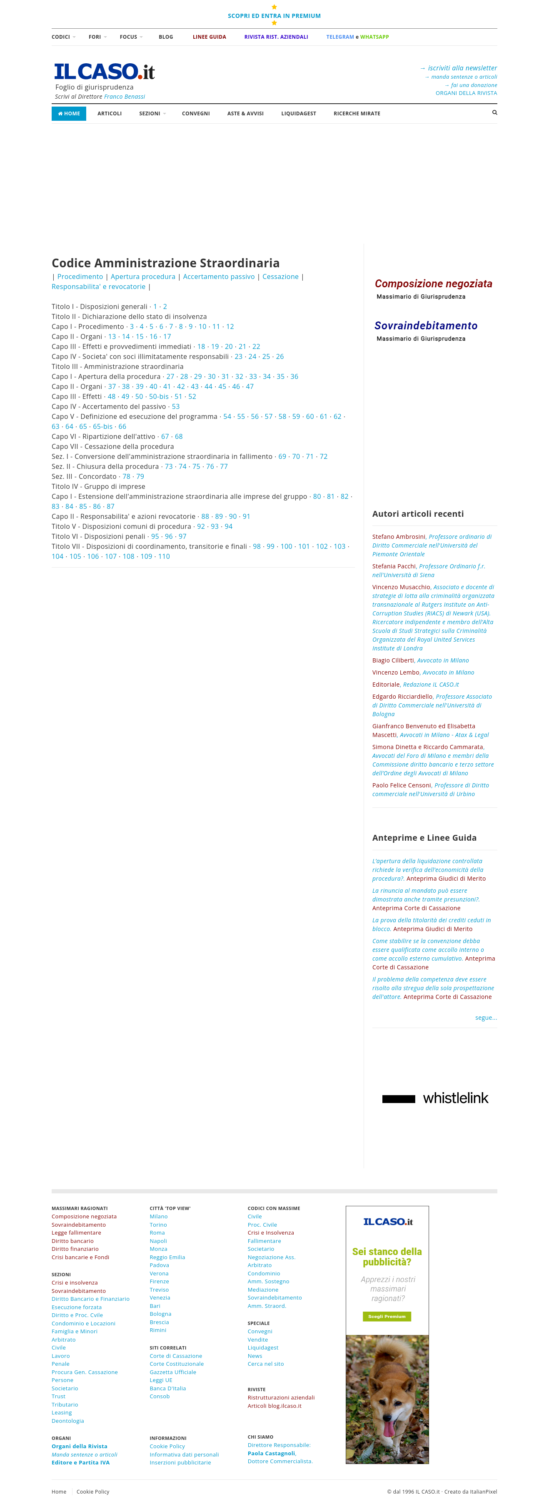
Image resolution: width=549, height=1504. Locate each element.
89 (219, 516)
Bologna (160, 1313)
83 (56, 506)
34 (267, 376)
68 (179, 436)
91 (247, 516)
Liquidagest (263, 1347)
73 (169, 466)
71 (310, 456)
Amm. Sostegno (268, 1281)
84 (69, 506)
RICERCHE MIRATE (357, 113)
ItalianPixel (483, 1491)
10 (203, 326)
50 (139, 396)
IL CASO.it (428, 1491)
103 (340, 546)
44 (208, 386)
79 (140, 476)
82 (345, 496)
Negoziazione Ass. (272, 1257)
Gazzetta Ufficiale (173, 1372)
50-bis (159, 396)
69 (282, 456)
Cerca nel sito (266, 1363)
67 (165, 436)
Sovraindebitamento (275, 1297)
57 (269, 416)
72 (324, 456)
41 (167, 386)
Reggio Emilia (167, 1257)
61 (324, 416)
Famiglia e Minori (74, 1331)
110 (164, 556)
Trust (58, 1396)
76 (210, 466)
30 (212, 376)
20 (229, 346)
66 (123, 426)
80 (317, 496)
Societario (65, 1388)
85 (83, 506)
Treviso (159, 1289)
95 (155, 536)
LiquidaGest (298, 113)
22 (256, 346)
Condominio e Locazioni (84, 1323)
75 (196, 466)
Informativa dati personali (184, 1454)
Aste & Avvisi (245, 113)
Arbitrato (64, 1339)
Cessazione (280, 276)
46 (236, 386)
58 (283, 416)
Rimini (158, 1330)
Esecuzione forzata (77, 1307)
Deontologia (68, 1420)
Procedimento (80, 276)
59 (296, 416)
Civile (59, 1347)
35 (280, 376)
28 (184, 376)
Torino (158, 1224)
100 (286, 546)
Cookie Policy (167, 1446)
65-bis (102, 426)
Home (69, 113)
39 (140, 386)
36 (294, 376)
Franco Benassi (124, 96)
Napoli (158, 1241)
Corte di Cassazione (176, 1356)
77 (224, 466)
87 (111, 506)
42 (181, 386)
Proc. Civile (262, 1224)
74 (183, 466)
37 (112, 386)
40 (153, 386)
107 (111, 556)
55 (241, 416)
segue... (486, 1017)
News (255, 1356)
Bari (155, 1306)
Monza (158, 1249)
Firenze (159, 1281)
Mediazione (263, 1289)
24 (253, 356)
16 (153, 336)
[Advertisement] (274, 185)
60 (310, 416)
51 (178, 396)
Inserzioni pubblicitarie (180, 1462)
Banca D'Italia (168, 1388)
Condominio (264, 1273)
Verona (159, 1273)
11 (216, 326)
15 (140, 336)
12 (230, 326)
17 (167, 336)
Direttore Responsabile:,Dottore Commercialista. (280, 1453)
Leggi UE (161, 1380)
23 (239, 356)
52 (192, 396)
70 (296, 456)
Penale (61, 1363)
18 (201, 346)
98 (257, 546)
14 (126, 336)
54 (227, 416)
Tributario (65, 1404)
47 (250, 386)
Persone (63, 1380)
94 (228, 526)
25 (266, 356)
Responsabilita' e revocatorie (99, 286)
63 (56, 426)
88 (205, 516)
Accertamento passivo (219, 276)
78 (126, 476)
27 (171, 376)
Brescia (159, 1322)
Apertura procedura (143, 276)
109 (146, 556)
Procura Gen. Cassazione (85, 1372)
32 (239, 376)
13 (112, 336)
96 (169, 536)
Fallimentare (264, 1241)
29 (198, 376)
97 (183, 536)
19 (215, 346)
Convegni (196, 113)
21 (243, 346)
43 (195, 386)
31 (226, 376)
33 (253, 376)
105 (76, 556)
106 (93, 556)
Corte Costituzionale (177, 1363)
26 (280, 356)
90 (233, 516)
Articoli (109, 113)
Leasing (62, 1412)
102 (322, 546)
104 (58, 556)
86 (97, 506)
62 (338, 416)
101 (304, 546)
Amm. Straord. (267, 1306)
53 (176, 406)
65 (83, 426)
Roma (157, 1232)
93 (215, 526)
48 (112, 396)
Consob (160, 1396)
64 (69, 426)
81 (331, 496)
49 (126, 396)
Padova (159, 1265)
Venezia (160, 1297)
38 (126, 386)
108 (129, 556)
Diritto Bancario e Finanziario (91, 1298)
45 (222, 386)
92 (201, 526)
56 (255, 416)
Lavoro (61, 1356)
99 (270, 546)
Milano (159, 1216)
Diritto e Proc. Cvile (77, 1315)
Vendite (258, 1339)
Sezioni (150, 113)
